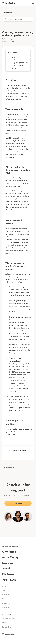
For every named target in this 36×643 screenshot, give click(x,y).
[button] (11, 456)
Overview (14, 57)
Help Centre (5, 10)
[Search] (18, 19)
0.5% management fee (19, 248)
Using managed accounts (19, 63)
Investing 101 (8, 12)
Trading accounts (16, 60)
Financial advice (23, 10)
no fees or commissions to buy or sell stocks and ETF (17, 196)
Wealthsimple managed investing (16, 245)
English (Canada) (10, 634)
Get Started (14, 10)
